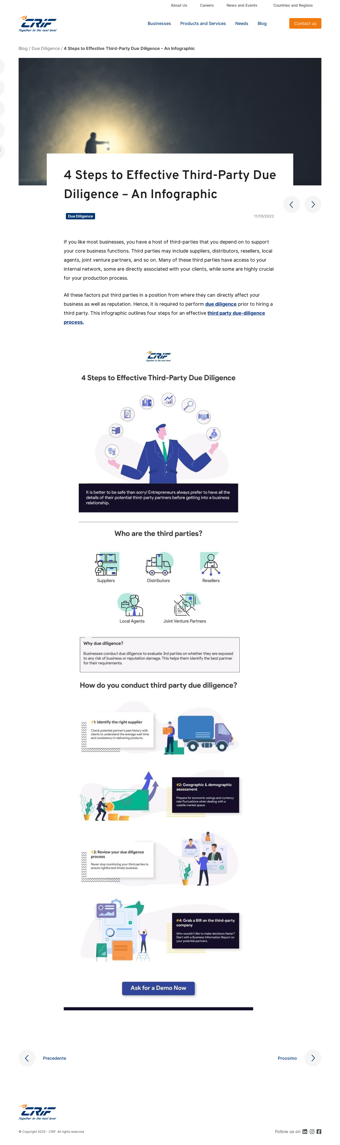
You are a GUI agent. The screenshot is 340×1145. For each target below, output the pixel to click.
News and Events (242, 5)
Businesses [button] (159, 23)
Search (278, 23)
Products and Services (203, 23)
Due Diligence (46, 48)
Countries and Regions (293, 5)
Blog (262, 23)
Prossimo (287, 1058)
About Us (179, 5)
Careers (207, 5)
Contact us (305, 23)
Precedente (54, 1058)
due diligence (221, 304)
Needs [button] (241, 23)
